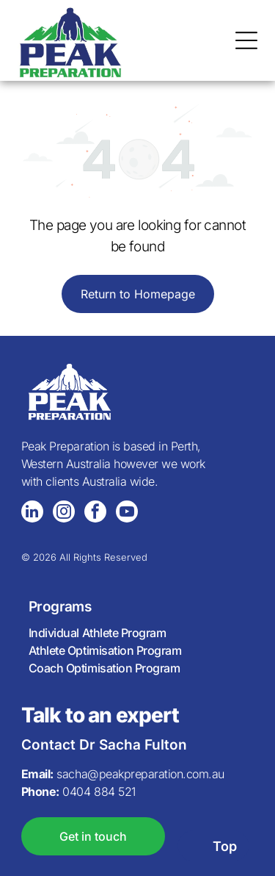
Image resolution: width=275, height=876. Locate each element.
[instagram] (64, 513)
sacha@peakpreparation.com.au (140, 773)
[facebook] (95, 513)
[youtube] (127, 513)
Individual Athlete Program (97, 632)
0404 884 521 (98, 791)
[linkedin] (32, 513)
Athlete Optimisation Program (105, 650)
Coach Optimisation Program (104, 668)
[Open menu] (246, 40)
